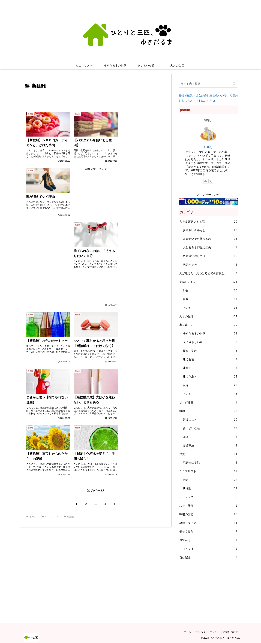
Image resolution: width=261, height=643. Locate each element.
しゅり (208, 147)
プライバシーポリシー (207, 631)
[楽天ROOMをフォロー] (210, 181)
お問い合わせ (230, 631)
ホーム (187, 631)
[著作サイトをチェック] (205, 181)
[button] (234, 84)
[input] (208, 83)
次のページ (95, 380)
